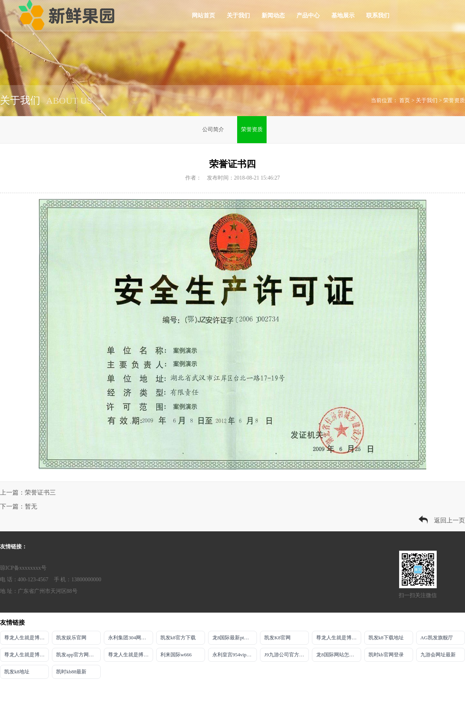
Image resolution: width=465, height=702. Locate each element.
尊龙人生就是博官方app (338, 637)
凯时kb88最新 (71, 672)
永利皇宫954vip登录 (234, 654)
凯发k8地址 (16, 672)
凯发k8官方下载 (178, 637)
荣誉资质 (454, 100)
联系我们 (377, 15)
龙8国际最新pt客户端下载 (234, 637)
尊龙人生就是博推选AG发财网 (26, 637)
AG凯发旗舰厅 (436, 637)
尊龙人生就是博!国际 (26, 654)
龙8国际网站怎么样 (337, 654)
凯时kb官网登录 (386, 654)
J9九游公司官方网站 (286, 654)
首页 (404, 100)
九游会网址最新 (438, 654)
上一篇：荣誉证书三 (28, 492)
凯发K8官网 (277, 637)
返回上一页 (449, 520)
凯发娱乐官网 (71, 637)
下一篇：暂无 (18, 506)
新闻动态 (273, 15)
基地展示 (343, 15)
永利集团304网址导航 (130, 637)
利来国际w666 (176, 654)
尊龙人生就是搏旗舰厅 (130, 654)
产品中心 (308, 15)
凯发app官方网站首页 (78, 654)
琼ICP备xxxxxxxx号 (23, 568)
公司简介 (213, 129)
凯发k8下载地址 (386, 637)
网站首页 (203, 15)
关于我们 (238, 15)
